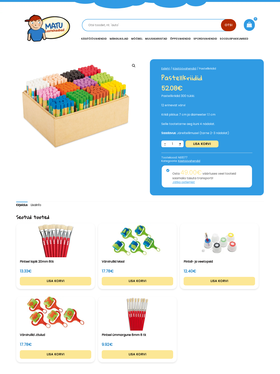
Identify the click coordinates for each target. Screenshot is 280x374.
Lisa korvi (202, 144)
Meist (167, 348)
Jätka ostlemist (184, 182)
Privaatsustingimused (235, 339)
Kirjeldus (22, 205)
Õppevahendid (180, 39)
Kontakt (169, 339)
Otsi (228, 25)
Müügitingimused (231, 348)
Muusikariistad (156, 39)
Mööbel (136, 39)
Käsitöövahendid (94, 39)
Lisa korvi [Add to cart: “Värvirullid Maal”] (90, 286)
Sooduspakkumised (234, 39)
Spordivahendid (205, 39)
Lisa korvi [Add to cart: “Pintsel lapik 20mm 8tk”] (39, 286)
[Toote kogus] (173, 144)
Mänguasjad (119, 39)
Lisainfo (36, 205)
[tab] (22, 205)
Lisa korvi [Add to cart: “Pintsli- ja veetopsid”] (140, 286)
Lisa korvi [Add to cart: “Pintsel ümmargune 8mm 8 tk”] (241, 286)
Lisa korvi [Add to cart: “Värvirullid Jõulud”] (190, 286)
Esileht (165, 68)
